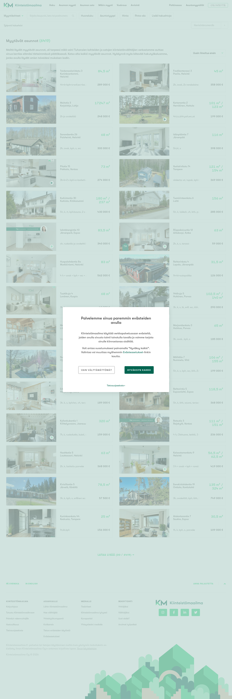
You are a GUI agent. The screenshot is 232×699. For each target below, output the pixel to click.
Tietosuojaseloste (115, 385)
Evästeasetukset (133, 352)
